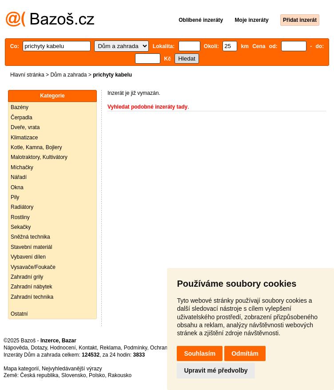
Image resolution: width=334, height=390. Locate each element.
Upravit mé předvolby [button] (215, 370)
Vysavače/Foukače (33, 267)
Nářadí (19, 177)
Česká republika (39, 375)
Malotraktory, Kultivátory (39, 157)
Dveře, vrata (25, 127)
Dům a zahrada (68, 75)
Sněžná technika (30, 237)
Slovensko (73, 375)
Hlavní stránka (27, 75)
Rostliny (20, 217)
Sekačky (21, 227)
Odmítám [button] (244, 353)
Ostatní (19, 314)
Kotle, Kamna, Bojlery (36, 147)
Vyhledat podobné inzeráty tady (147, 107)
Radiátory (22, 207)
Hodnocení (63, 348)
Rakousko (119, 375)
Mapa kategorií (21, 369)
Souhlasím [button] (199, 353)
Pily (15, 197)
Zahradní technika (32, 297)
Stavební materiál (31, 247)
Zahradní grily (27, 277)
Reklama (110, 348)
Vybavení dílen (28, 257)
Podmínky (135, 348)
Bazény (19, 107)
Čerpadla (21, 117)
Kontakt (88, 348)
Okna (17, 187)
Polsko (97, 375)
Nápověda (16, 348)
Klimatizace (24, 137)
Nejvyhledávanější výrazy (72, 369)
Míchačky (22, 167)
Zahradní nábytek (31, 287)
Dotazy (39, 348)
